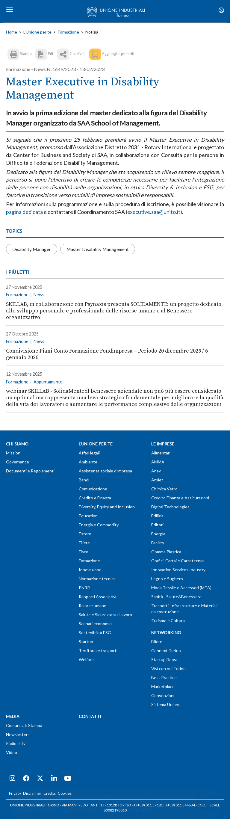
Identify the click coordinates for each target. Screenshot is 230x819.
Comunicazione (93, 488)
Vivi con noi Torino (168, 668)
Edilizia (157, 515)
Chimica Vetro (164, 488)
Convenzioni (162, 695)
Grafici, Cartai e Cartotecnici (177, 560)
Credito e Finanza (95, 497)
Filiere (84, 542)
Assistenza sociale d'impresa (105, 470)
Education (88, 515)
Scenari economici (95, 623)
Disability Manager (31, 249)
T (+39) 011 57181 (148, 805)
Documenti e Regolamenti (30, 470)
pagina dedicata (24, 211)
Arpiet (157, 479)
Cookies (65, 793)
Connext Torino (166, 650)
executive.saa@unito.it (153, 211)
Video (11, 752)
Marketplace (163, 686)
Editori (157, 524)
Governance (17, 461)
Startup (86, 641)
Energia (158, 533)
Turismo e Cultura (168, 620)
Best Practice (164, 677)
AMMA (157, 461)
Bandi (84, 479)
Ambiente (88, 461)
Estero (85, 533)
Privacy (15, 793)
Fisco (83, 551)
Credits (49, 793)
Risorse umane (92, 605)
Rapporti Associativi (97, 596)
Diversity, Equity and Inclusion (107, 506)
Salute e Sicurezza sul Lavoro (105, 614)
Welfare (86, 659)
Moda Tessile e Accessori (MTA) (181, 587)
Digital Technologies (170, 506)
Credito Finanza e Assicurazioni (180, 497)
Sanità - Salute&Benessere (176, 596)
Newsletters (18, 734)
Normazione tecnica (97, 578)
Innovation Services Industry (178, 569)
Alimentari (160, 452)
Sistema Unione (166, 704)
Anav (156, 470)
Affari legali (89, 452)
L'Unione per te (37, 31)
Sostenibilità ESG (95, 632)
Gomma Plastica (166, 551)
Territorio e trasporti (98, 650)
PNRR (84, 587)
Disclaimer (32, 793)
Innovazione (90, 569)
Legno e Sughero (167, 578)
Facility (157, 542)
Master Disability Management (97, 249)
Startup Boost (164, 659)
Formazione (68, 31)
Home (11, 31)
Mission (13, 452)
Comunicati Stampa (24, 725)
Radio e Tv (15, 743)
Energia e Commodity (99, 524)
